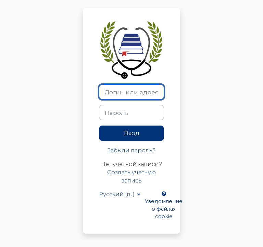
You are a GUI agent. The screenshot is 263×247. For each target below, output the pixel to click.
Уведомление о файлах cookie (164, 205)
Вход (131, 133)
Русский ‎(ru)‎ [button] (117, 194)
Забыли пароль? (131, 150)
